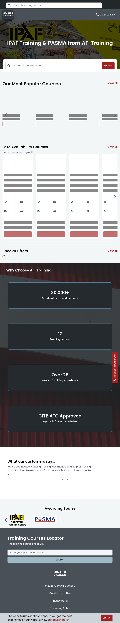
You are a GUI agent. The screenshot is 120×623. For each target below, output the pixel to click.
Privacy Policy (60, 601)
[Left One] (5, 115)
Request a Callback (115, 367)
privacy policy (61, 620)
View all (113, 83)
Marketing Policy (60, 608)
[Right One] (114, 115)
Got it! (106, 618)
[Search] (115, 5)
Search (108, 65)
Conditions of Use (60, 593)
